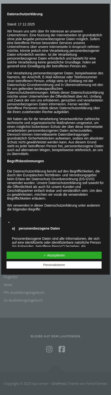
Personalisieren (54, 265)
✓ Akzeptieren (54, 255)
